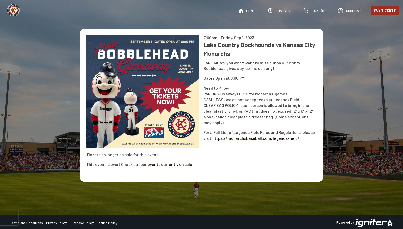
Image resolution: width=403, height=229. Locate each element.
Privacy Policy (56, 223)
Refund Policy (107, 223)
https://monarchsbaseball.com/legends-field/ (255, 138)
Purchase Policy (82, 223)
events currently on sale (170, 164)
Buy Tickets (385, 10)
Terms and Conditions (26, 223)
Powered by (364, 223)
